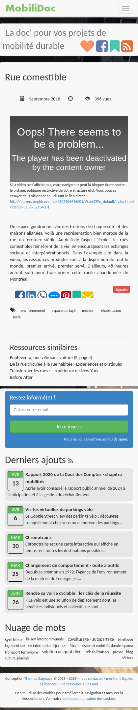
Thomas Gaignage (38, 678)
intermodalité (44, 645)
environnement (33, 310)
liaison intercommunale (45, 639)
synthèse (13, 639)
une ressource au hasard (79, 684)
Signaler (121, 289)
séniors (127, 658)
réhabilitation (110, 310)
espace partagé (64, 310)
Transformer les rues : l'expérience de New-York (54, 371)
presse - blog (123, 652)
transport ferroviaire (21, 652)
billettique (125, 639)
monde (87, 310)
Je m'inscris (69, 426)
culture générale (17, 658)
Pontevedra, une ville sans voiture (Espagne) (51, 357)
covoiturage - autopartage (91, 639)
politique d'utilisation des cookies (88, 698)
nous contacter (91, 678)
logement (12, 645)
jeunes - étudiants (70, 645)
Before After (21, 377)
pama (128, 645)
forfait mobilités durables (105, 645)
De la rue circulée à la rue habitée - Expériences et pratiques (66, 364)
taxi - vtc (26, 645)
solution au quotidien (62, 652)
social (17, 317)
